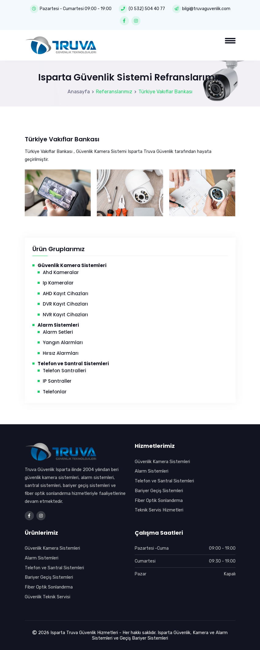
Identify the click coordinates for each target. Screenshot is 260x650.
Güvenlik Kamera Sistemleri (162, 461)
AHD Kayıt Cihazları (65, 293)
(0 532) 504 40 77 (147, 8)
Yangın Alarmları (63, 342)
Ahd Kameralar (61, 272)
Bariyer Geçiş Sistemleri (159, 490)
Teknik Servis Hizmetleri (159, 510)
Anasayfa (79, 92)
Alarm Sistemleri (151, 471)
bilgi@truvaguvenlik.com (206, 8)
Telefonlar (55, 391)
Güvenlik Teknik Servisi (47, 597)
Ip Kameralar (58, 283)
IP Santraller (57, 381)
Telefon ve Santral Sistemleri (164, 481)
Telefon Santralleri (64, 370)
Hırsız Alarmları (61, 353)
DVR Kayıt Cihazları (65, 304)
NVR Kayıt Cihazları (65, 314)
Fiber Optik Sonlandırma (159, 500)
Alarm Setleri (58, 332)
